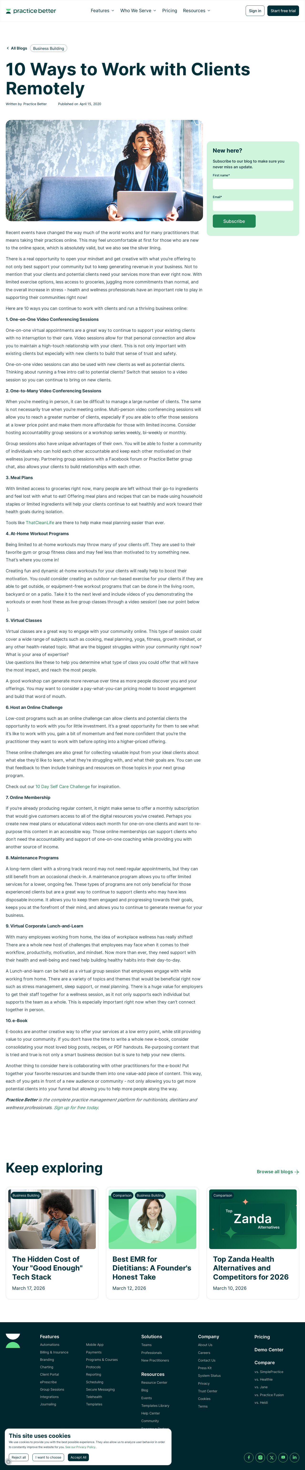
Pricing (169, 10)
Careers (204, 1353)
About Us (205, 1345)
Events (146, 1398)
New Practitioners (155, 1360)
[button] (103, 10)
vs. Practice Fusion (269, 1395)
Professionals (151, 1353)
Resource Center (154, 1382)
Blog (144, 1390)
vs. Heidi (261, 1402)
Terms (203, 1406)
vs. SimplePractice (268, 1372)
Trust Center (207, 1391)
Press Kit (205, 1368)
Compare (264, 1362)
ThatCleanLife (40, 522)
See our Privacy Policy (80, 1447)
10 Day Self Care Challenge (63, 786)
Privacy (204, 1383)
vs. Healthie (263, 1379)
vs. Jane (261, 1387)
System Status (209, 1375)
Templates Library (155, 1405)
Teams (146, 1345)
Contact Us (206, 1360)
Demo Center (269, 1349)
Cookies (204, 1399)
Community (150, 1421)
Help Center (150, 1413)
